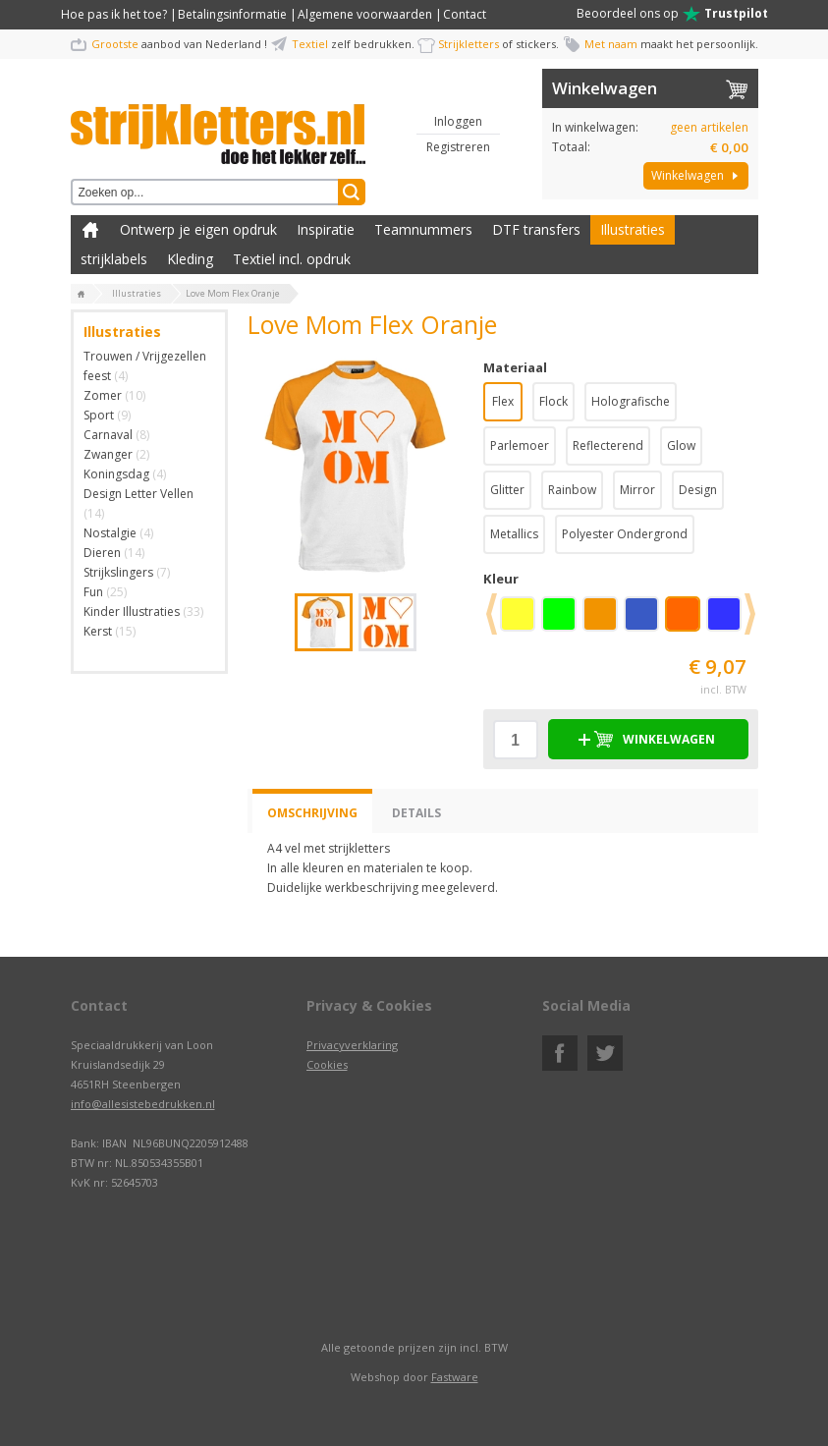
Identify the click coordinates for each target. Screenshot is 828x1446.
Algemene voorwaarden (365, 14)
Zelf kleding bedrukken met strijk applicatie (90, 230)
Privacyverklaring (352, 1044)
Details (416, 813)
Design (698, 489)
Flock (553, 401)
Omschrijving (312, 813)
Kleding (190, 259)
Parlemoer (519, 445)
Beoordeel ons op (672, 14)
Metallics (514, 534)
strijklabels (114, 259)
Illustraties (632, 229)
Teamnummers (423, 229)
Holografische (630, 401)
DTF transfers (536, 229)
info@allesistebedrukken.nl (143, 1103)
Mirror (637, 489)
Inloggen (458, 121)
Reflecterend (608, 445)
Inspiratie (326, 229)
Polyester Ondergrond (625, 534)
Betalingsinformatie (232, 14)
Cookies (327, 1064)
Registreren (458, 147)
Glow (681, 445)
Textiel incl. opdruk (292, 259)
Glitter (507, 489)
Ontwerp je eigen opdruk (198, 229)
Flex (503, 401)
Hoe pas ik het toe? (114, 14)
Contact (464, 14)
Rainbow (572, 489)
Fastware (454, 1376)
